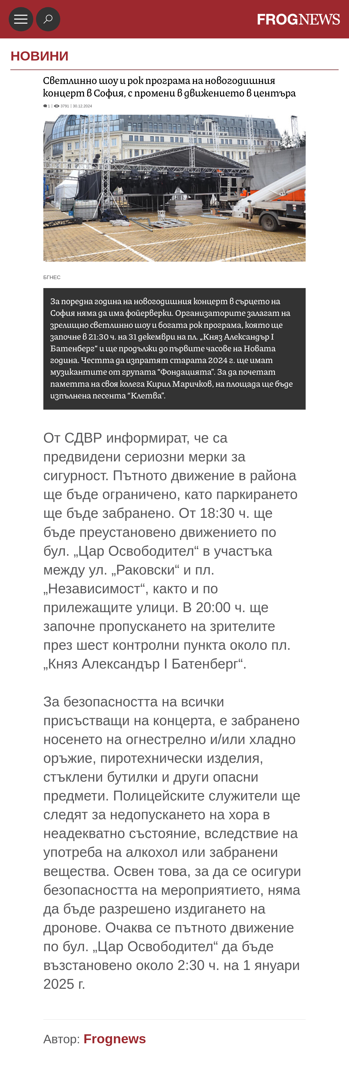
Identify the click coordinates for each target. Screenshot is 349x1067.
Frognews (114, 1038)
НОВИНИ (39, 56)
